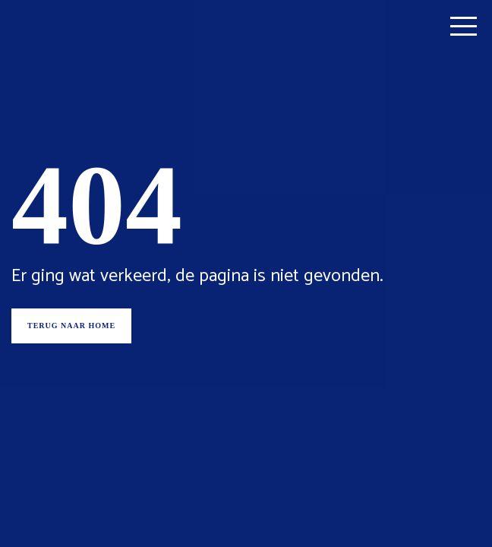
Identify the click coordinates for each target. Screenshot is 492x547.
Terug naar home (71, 325)
